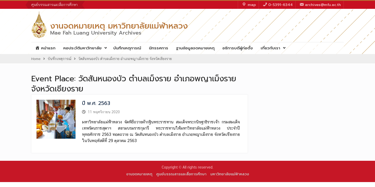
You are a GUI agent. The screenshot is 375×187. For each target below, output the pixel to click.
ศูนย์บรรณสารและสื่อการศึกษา (54, 5)
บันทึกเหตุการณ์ (127, 48)
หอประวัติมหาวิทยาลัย (82, 48)
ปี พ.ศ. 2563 (96, 103)
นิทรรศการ (158, 48)
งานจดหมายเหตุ (139, 174)
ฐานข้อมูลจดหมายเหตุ (195, 48)
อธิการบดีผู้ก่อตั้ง (237, 48)
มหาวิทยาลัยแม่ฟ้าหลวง (229, 174)
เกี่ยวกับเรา (270, 48)
